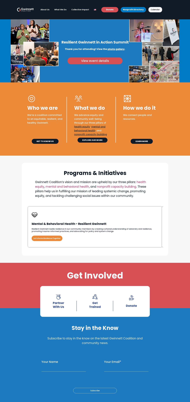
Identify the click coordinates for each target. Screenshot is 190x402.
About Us (44, 9)
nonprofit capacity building (116, 187)
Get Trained (95, 305)
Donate (131, 306)
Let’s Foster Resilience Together (47, 238)
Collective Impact (80, 9)
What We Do (60, 9)
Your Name (49, 362)
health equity (82, 126)
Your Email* (112, 362)
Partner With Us (58, 305)
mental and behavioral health (67, 187)
